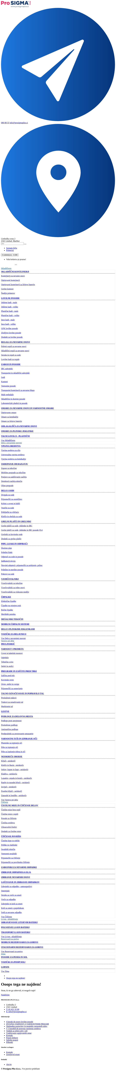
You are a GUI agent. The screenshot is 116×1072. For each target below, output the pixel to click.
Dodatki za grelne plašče (11, 539)
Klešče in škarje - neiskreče (12, 765)
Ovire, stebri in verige (10, 684)
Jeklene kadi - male (9, 302)
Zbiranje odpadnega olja (16, 872)
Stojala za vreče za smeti (11, 895)
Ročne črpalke (7, 610)
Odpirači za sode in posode (12, 557)
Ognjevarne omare (8, 412)
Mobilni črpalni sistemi (15, 624)
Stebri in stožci (7, 666)
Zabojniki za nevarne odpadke (19, 867)
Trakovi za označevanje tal (12, 702)
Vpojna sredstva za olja (10, 450)
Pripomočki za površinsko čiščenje (15, 862)
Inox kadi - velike (8, 324)
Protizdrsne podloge (9, 725)
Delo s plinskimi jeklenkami (18, 629)
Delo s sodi (7, 490)
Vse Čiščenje (6, 917)
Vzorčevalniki (10, 579)
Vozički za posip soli (13, 962)
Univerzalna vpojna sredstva (12, 455)
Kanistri (4, 382)
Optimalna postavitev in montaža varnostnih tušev (26, 1026)
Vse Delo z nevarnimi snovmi (13, 638)
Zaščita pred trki (8, 675)
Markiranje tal (7, 706)
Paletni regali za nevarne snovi (13, 346)
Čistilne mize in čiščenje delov (19, 805)
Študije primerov (8, 293)
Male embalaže (7, 395)
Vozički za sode (7, 508)
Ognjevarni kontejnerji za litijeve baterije (18, 284)
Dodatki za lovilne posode (12, 337)
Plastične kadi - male (9, 311)
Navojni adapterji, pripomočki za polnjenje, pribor (21, 565)
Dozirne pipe (6, 548)
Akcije (9, 1064)
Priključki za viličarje (10, 512)
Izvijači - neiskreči (8, 787)
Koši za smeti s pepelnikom (12, 908)
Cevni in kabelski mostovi (12, 653)
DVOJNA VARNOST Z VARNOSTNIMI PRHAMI (27, 1024)
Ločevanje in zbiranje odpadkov (20, 882)
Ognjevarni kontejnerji (10, 280)
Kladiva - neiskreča (9, 774)
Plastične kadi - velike (10, 315)
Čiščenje (4, 802)
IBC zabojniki (7, 369)
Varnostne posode (8, 386)
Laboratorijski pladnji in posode (14, 403)
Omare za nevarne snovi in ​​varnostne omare (27, 408)
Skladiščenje (6, 268)
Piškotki (9, 1042)
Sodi (3, 377)
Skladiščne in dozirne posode (13, 399)
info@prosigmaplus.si (19, 123)
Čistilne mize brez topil (10, 810)
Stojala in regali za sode (11, 355)
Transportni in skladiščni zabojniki (15, 373)
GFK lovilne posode (9, 328)
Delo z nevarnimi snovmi (11, 443)
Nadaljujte (5, 995)
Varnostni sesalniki (9, 854)
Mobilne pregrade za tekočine (13, 472)
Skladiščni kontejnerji (15, 271)
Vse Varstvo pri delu (9, 800)
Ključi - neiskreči (8, 761)
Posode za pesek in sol (14, 957)
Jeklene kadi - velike (9, 307)
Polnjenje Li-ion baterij (15, 927)
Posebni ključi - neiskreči (11, 791)
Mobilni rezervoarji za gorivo (19, 942)
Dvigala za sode (7, 495)
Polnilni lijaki (6, 552)
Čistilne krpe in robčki (10, 841)
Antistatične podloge (9, 729)
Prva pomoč (8, 644)
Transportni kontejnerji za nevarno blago (18, 390)
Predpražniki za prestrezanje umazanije (17, 734)
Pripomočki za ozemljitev (11, 499)
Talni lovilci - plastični (15, 436)
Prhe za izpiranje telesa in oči (13, 752)
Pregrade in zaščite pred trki (19, 671)
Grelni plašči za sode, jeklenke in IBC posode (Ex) (22, 530)
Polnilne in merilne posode (12, 570)
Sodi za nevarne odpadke (11, 912)
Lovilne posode (10, 298)
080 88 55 (5, 123)
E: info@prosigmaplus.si (16, 1012)
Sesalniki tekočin (8, 849)
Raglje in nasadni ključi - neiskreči (15, 782)
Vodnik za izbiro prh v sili (16, 1031)
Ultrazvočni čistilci (9, 827)
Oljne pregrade (7, 485)
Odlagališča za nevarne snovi (19, 426)
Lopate (5, 967)
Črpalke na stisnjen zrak (11, 605)
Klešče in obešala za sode (11, 516)
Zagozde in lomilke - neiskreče (14, 795)
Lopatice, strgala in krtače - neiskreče (16, 778)
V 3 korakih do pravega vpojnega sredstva (23, 1028)
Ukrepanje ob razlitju (14, 464)
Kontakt (9, 1035)
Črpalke (6, 597)
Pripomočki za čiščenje (10, 858)
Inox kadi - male (8, 320)
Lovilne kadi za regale (10, 359)
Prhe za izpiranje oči (9, 747)
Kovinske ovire (7, 680)
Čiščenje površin (11, 836)
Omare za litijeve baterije (11, 421)
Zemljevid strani (13, 1054)
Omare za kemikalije (9, 417)
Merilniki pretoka (8, 614)
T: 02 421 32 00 (12, 1009)
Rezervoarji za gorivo (10, 939)
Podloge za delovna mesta (17, 716)
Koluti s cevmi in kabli (10, 503)
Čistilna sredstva (8, 823)
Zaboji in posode (10, 364)
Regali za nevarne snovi (15, 342)
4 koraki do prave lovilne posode (19, 1022)
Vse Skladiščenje (8, 440)
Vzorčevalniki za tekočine (12, 583)
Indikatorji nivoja (8, 561)
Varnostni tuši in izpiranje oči (19, 739)
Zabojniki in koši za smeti (11, 904)
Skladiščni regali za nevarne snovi (15, 351)
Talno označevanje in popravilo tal (22, 693)
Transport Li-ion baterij (15, 932)
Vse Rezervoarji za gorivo (12, 951)
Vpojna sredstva (10, 446)
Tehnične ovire (7, 662)
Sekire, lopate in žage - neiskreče (14, 769)
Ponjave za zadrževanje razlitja (14, 477)
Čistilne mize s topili (9, 814)
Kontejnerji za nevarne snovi (13, 276)
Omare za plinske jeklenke (17, 431)
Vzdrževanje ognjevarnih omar (18, 1033)
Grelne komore (7, 289)
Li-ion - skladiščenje (9, 919)
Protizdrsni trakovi (9, 698)
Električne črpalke (8, 601)
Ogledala (5, 657)
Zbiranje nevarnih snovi (15, 877)
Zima (3, 954)
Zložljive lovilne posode (11, 333)
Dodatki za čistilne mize (11, 831)
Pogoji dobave (12, 1038)
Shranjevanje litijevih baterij (19, 922)
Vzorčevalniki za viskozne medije (15, 592)
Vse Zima (5, 971)
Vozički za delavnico (13, 634)
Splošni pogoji (12, 1040)
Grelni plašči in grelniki (16, 521)
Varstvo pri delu (7, 641)
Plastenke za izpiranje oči (11, 743)
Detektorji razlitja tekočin (11, 481)
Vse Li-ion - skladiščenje (11, 936)
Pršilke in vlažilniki (9, 845)
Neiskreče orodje (11, 756)
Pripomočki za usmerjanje (12, 688)
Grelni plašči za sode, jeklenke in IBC (16, 526)
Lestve (5, 711)
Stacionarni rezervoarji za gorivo (22, 947)
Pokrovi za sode (7, 574)
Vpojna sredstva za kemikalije (13, 459)
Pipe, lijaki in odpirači (14, 544)
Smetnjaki (5, 891)
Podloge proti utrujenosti (11, 721)
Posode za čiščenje (9, 818)
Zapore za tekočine (9, 468)
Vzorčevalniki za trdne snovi (13, 588)
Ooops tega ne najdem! (15, 978)
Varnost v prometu (12, 649)
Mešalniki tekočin (12, 619)
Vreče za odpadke (8, 899)
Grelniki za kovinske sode (12, 534)
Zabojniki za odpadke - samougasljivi (16, 886)
